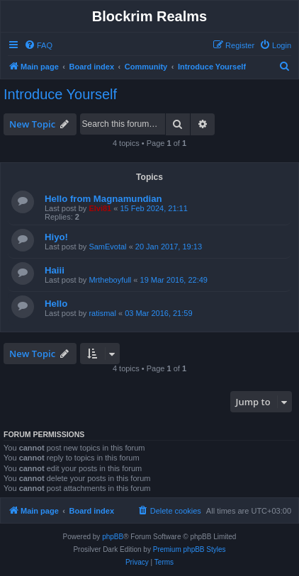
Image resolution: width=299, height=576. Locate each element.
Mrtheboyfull (110, 280)
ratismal (102, 313)
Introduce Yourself (60, 94)
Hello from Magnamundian (103, 198)
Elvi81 (100, 208)
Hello (56, 303)
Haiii (54, 270)
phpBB (112, 537)
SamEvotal (107, 246)
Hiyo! (56, 237)
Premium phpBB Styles (189, 549)
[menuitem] (38, 45)
